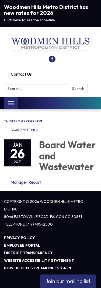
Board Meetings (24, 130)
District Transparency (28, 252)
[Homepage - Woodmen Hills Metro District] (50, 44)
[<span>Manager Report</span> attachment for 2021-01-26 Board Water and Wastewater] (26, 182)
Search (78, 88)
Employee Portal (22, 245)
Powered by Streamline (29, 268)
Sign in (64, 268)
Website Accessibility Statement (39, 260)
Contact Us (21, 74)
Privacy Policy (19, 237)
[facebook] (52, 60)
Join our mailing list (67, 281)
